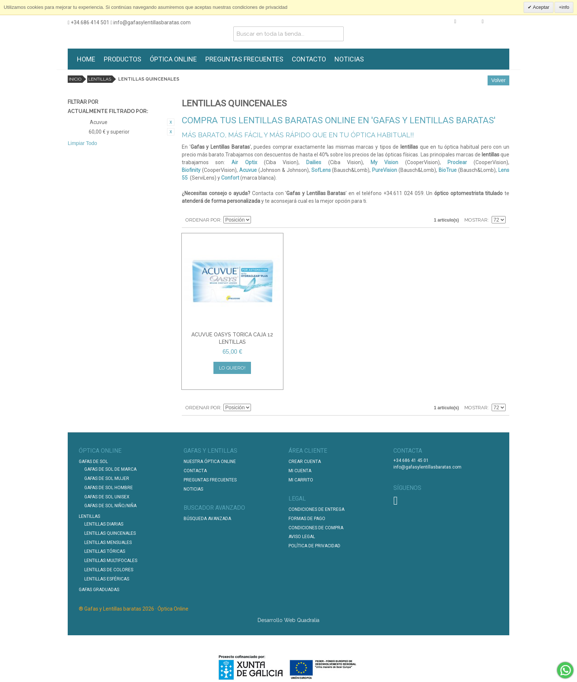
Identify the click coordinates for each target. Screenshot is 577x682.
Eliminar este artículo (170, 122)
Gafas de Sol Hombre (108, 487)
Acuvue (248, 170)
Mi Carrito (300, 480)
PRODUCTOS (122, 59)
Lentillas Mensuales (108, 542)
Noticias (193, 489)
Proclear (457, 162)
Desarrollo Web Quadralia (288, 620)
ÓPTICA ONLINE (173, 59)
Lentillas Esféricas (106, 579)
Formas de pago (306, 518)
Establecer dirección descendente (257, 220)
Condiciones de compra (315, 527)
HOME (86, 59)
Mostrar (476, 220)
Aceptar (540, 7)
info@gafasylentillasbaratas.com (150, 22)
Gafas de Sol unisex (107, 496)
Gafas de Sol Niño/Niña (110, 505)
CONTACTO (309, 59)
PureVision (384, 170)
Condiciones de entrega (316, 509)
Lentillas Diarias (103, 524)
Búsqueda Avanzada (207, 518)
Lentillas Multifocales (110, 560)
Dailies (313, 162)
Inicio (75, 79)
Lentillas (99, 79)
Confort (230, 178)
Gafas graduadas (99, 589)
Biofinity (191, 170)
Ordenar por (202, 220)
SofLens (321, 170)
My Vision (384, 162)
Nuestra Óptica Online (210, 461)
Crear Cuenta (304, 461)
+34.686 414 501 (88, 22)
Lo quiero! (232, 368)
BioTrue (448, 170)
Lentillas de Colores (108, 569)
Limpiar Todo (82, 143)
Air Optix (244, 162)
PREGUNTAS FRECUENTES (244, 59)
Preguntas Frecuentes (210, 480)
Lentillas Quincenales (110, 533)
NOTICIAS (349, 59)
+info (564, 7)
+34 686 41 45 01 (411, 460)
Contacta (195, 470)
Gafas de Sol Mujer (106, 478)
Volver (498, 80)
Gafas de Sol (93, 461)
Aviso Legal (301, 536)
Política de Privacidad (314, 545)
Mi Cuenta (299, 470)
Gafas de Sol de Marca (110, 469)
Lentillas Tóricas (104, 551)
